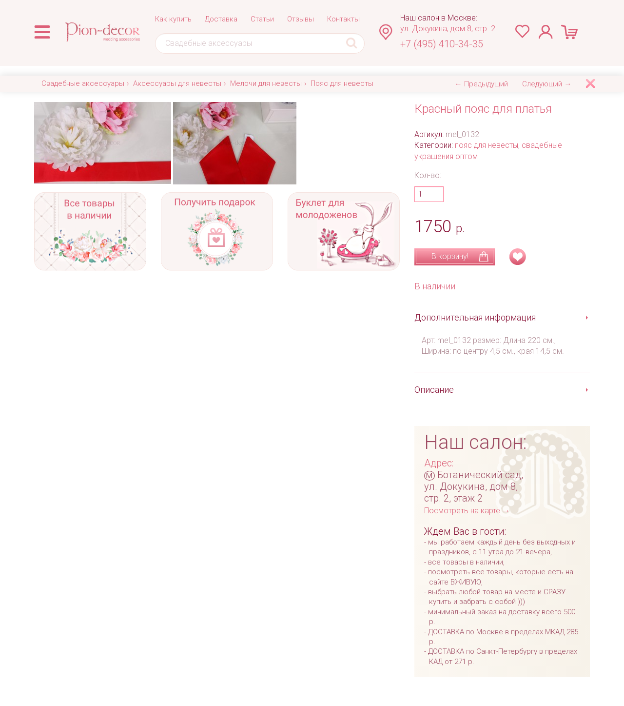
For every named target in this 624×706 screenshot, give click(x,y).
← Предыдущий (481, 84)
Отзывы (300, 19)
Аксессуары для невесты (177, 83)
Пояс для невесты (342, 83)
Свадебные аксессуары (82, 83)
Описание (434, 389)
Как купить (173, 19)
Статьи (262, 19)
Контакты (343, 19)
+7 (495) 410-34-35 (441, 44)
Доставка (221, 19)
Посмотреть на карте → (467, 510)
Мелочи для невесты (266, 83)
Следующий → (546, 84)
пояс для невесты (486, 145)
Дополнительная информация (475, 317)
